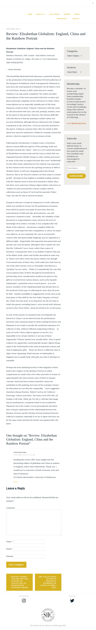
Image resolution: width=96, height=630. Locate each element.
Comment (10, 508)
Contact (75, 19)
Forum (76, 14)
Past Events (55, 14)
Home (30, 14)
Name (9, 541)
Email (9, 549)
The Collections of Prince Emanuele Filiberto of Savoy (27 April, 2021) (47, 582)
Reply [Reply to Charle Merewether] (16, 482)
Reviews (67, 14)
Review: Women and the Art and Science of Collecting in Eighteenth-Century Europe (19, 582)
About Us (40, 14)
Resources (61, 19)
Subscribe (76, 176)
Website (9, 556)
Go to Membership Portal (76, 123)
